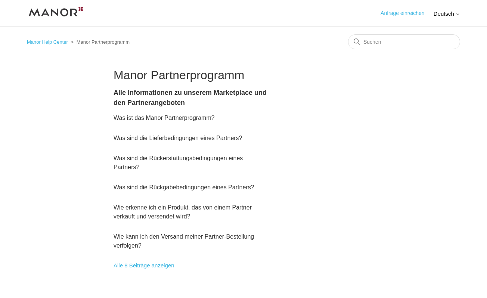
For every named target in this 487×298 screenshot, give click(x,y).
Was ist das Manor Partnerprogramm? (164, 118)
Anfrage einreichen (403, 13)
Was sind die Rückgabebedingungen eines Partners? (184, 187)
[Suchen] (404, 41)
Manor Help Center (47, 42)
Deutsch (447, 13)
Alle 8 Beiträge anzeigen (144, 265)
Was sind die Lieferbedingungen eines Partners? (178, 138)
